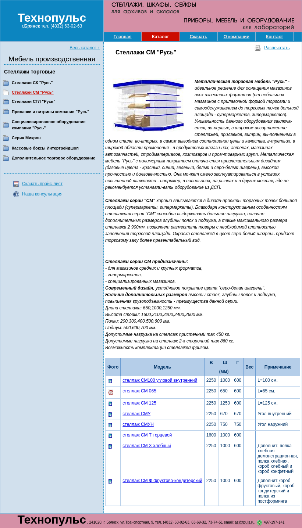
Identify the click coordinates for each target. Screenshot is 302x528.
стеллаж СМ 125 (139, 403)
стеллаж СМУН (138, 424)
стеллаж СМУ (136, 413)
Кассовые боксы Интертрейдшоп (45, 148)
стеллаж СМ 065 (139, 391)
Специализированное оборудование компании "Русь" (48, 124)
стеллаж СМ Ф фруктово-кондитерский (162, 480)
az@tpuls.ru (245, 522)
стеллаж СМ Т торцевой (147, 435)
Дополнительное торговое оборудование (53, 158)
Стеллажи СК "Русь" (32, 82)
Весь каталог (85, 47)
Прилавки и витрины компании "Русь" (50, 111)
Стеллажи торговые (29, 72)
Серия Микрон (26, 138)
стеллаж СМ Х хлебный (146, 445)
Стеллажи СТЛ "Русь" (34, 101)
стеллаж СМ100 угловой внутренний (159, 380)
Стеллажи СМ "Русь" (33, 92)
